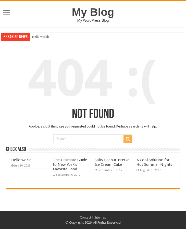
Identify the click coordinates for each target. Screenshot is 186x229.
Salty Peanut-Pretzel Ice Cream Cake (112, 162)
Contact (85, 217)
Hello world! (40, 37)
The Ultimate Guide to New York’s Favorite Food (70, 164)
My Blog (93, 12)
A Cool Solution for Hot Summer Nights (154, 162)
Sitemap (100, 217)
